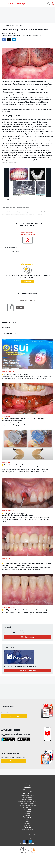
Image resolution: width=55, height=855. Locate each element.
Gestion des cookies (27, 843)
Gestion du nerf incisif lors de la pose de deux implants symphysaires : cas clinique (23, 420)
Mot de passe (15, 251)
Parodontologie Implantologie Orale (27, 801)
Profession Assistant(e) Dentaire (27, 805)
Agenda (28, 819)
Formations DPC (27, 792)
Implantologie (17, 25)
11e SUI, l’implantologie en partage (17, 374)
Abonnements (27, 811)
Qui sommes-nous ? (27, 829)
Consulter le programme (27, 671)
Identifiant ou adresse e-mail (11, 247)
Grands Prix (27, 821)
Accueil (3, 25)
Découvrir (13, 761)
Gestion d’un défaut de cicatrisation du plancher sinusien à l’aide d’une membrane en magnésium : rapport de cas (26, 564)
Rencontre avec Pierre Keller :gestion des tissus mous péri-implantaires (17, 514)
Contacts (27, 831)
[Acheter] (20, 307)
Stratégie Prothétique (27, 800)
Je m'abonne (14, 716)
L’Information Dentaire (27, 795)
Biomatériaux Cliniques (27, 803)
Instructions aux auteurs (27, 837)
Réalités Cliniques (27, 797)
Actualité (27, 780)
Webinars (27, 823)
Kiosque (27, 813)
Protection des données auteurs (27, 839)
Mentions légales (27, 833)
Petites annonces (27, 790)
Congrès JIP (27, 825)
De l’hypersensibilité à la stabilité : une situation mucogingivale (27, 610)
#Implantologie (6, 327)
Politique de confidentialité (27, 835)
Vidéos (27, 784)
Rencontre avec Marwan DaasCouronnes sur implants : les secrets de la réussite (20, 466)
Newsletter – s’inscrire (27, 786)
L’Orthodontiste (27, 807)
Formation (8, 25)
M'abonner (27, 282)
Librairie (27, 815)
